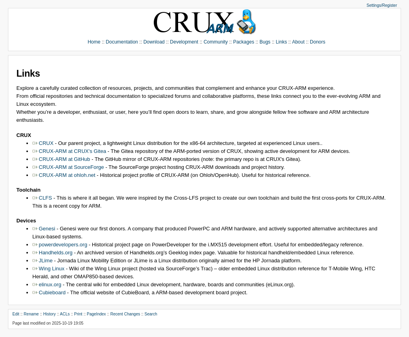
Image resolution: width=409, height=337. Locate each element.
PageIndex (96, 314)
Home (93, 42)
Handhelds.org (56, 253)
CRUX (46, 143)
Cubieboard (52, 292)
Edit (15, 314)
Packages (243, 42)
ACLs (64, 314)
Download (154, 42)
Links (281, 42)
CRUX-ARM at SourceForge (71, 167)
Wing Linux (51, 269)
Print (78, 314)
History (49, 314)
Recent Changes (125, 314)
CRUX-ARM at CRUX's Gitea (72, 151)
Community (216, 42)
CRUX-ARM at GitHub (64, 159)
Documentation (122, 42)
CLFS (45, 198)
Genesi (47, 229)
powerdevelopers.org (63, 245)
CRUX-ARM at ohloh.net (67, 175)
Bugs (265, 42)
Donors (318, 42)
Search (151, 314)
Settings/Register (382, 5)
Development (184, 42)
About (298, 42)
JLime (46, 261)
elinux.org (50, 284)
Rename (31, 314)
